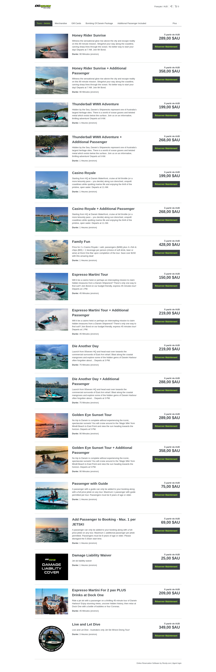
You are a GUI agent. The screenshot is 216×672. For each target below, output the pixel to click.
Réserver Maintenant (166, 46)
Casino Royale (84, 173)
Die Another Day (85, 346)
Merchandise (61, 23)
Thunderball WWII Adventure (95, 104)
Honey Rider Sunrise (89, 35)
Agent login (176, 663)
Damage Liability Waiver (92, 555)
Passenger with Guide (90, 483)
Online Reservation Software (147, 663)
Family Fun (81, 241)
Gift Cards (76, 23)
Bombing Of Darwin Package (99, 23)
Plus (176, 23)
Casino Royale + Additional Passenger (103, 209)
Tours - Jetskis (43, 23)
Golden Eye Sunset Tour (92, 415)
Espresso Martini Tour (90, 274)
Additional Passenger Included (131, 23)
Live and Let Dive (86, 624)
